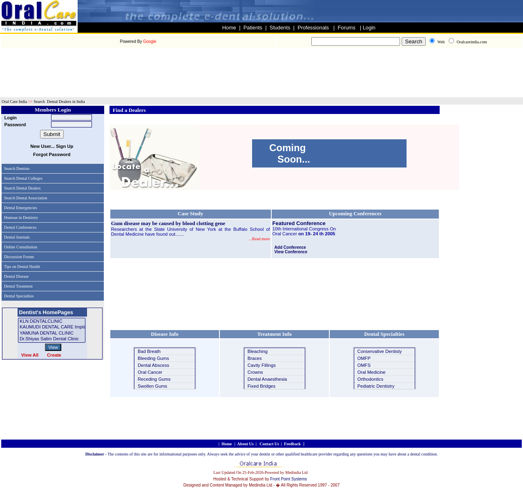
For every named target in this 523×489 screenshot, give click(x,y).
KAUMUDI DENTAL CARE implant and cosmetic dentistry (52, 327)
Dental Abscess (153, 365)
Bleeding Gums (153, 358)
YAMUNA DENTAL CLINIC (52, 333)
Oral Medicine (372, 372)
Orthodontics (370, 379)
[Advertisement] (261, 53)
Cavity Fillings (262, 365)
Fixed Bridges (261, 386)
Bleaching (258, 351)
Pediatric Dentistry (376, 386)
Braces (255, 358)
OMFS (364, 365)
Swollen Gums (152, 386)
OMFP (364, 358)
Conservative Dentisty (380, 351)
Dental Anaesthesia (267, 379)
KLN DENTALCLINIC (52, 321)
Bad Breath (149, 351)
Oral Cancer (150, 372)
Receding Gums (154, 379)
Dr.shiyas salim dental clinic (52, 339)
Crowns (255, 372)
